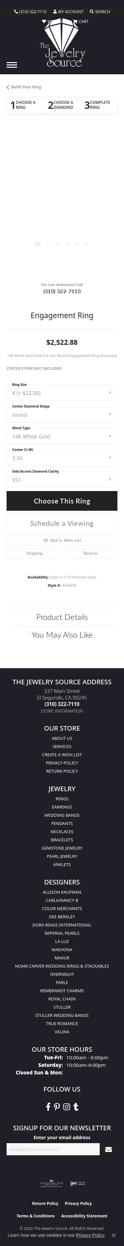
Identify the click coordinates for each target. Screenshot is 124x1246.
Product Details (62, 616)
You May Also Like (62, 634)
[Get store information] (62, 711)
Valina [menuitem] (62, 1032)
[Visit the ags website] (51, 1183)
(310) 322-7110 (62, 291)
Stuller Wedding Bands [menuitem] (61, 1015)
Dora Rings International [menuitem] (62, 925)
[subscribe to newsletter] (108, 1149)
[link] (30, 12)
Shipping (34, 553)
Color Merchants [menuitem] (62, 908)
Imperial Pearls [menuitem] (61, 933)
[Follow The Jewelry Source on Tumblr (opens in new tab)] (75, 1107)
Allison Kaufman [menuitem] (62, 892)
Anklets (62, 864)
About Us (62, 738)
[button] (68, 12)
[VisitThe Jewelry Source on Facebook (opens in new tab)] (48, 1107)
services (62, 746)
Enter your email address (62, 1137)
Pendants (62, 823)
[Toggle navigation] (12, 65)
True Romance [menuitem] (62, 1023)
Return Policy (62, 771)
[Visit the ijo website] (77, 1183)
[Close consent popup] (114, 1235)
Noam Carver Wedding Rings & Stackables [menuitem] (62, 966)
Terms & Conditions (35, 1216)
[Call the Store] (62, 704)
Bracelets (62, 840)
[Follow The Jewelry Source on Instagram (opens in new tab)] (66, 1107)
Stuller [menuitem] (62, 1007)
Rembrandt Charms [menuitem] (62, 991)
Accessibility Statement (84, 1216)
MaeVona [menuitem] (62, 949)
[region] (62, 203)
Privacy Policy (62, 763)
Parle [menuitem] (62, 982)
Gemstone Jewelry (62, 848)
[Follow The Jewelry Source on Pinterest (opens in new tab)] (57, 1107)
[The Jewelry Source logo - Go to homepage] (62, 42)
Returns (91, 553)
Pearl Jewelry (62, 856)
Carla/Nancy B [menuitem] (62, 900)
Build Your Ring (26, 87)
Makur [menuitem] (62, 958)
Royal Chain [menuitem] (61, 999)
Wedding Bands (62, 815)
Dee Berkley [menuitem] (62, 917)
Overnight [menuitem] (62, 974)
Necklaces (62, 832)
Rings (62, 799)
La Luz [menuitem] (62, 941)
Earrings (62, 807)
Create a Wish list (62, 755)
